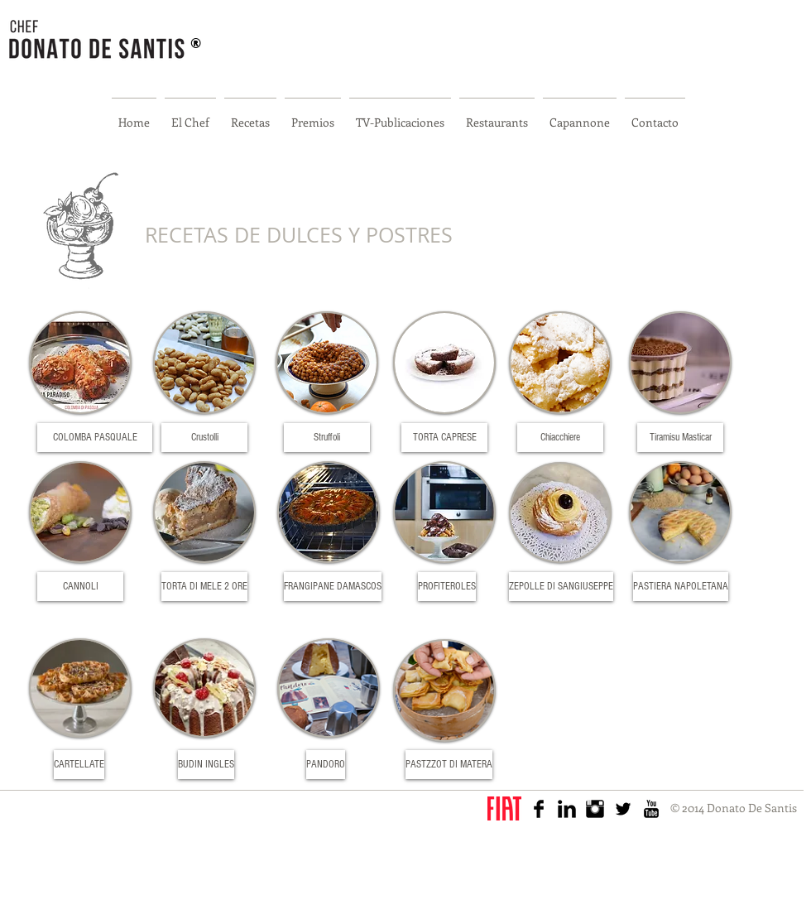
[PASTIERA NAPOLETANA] (680, 586)
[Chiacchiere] (560, 437)
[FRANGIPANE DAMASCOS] (333, 586)
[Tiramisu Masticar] (680, 437)
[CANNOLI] (80, 586)
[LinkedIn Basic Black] (567, 809)
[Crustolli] (204, 437)
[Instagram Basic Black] (595, 809)
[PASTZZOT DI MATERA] (449, 764)
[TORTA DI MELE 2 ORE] (204, 586)
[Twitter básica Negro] (623, 809)
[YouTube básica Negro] (651, 809)
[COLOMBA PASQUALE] (94, 437)
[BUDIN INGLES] (206, 764)
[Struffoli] (327, 437)
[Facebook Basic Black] (539, 809)
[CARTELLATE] (79, 764)
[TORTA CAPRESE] (444, 437)
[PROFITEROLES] (447, 586)
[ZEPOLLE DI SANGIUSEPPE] (561, 586)
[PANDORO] (325, 764)
